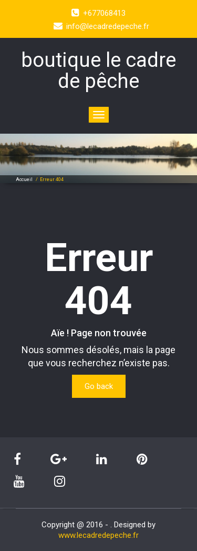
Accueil (24, 179)
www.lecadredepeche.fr (98, 535)
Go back (99, 386)
